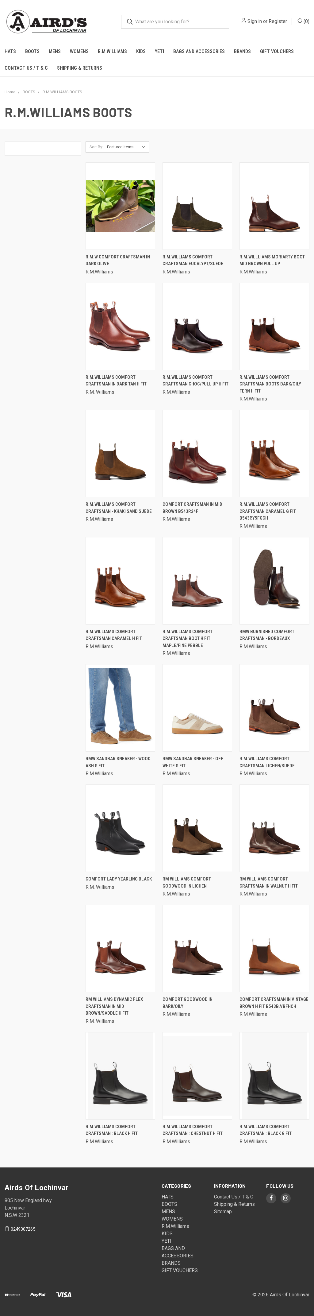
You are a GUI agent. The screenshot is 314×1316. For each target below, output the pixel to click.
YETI (159, 51)
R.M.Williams (112, 51)
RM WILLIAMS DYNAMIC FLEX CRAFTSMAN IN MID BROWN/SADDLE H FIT (114, 1006)
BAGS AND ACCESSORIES (199, 51)
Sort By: (96, 147)
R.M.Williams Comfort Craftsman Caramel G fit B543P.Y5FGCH (267, 511)
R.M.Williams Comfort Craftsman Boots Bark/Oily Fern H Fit (270, 384)
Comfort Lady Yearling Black (119, 879)
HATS (10, 51)
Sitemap (223, 1211)
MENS (55, 51)
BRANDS (242, 51)
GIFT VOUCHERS (277, 51)
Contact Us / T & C (26, 68)
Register (278, 21)
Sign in (254, 21)
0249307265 (23, 1229)
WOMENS (79, 51)
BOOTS (32, 51)
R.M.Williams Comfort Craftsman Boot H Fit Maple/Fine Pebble (188, 638)
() (303, 21)
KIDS (141, 51)
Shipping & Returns (79, 68)
